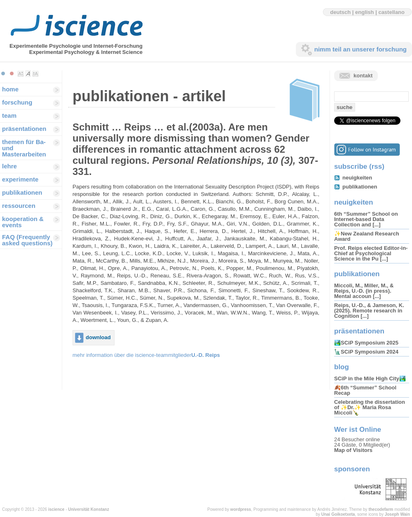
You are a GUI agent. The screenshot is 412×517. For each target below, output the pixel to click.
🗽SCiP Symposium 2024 (366, 352)
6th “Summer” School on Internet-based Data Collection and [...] (366, 219)
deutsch (340, 12)
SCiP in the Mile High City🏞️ (370, 378)
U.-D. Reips (205, 355)
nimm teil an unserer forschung (360, 49)
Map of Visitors (353, 450)
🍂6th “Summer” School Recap (365, 390)
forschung (17, 102)
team (9, 115)
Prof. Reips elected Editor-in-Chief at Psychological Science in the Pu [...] (370, 253)
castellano (391, 12)
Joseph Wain (397, 514)
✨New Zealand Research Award (366, 236)
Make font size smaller (20, 73)
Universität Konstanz (88, 509)
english (364, 12)
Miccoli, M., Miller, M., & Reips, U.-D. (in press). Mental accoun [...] (363, 290)
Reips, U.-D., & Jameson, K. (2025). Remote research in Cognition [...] (369, 310)
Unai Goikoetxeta (338, 514)
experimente (20, 179)
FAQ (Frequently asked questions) (27, 240)
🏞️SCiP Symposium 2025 (366, 343)
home (10, 89)
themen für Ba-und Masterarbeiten (24, 148)
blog (341, 367)
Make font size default (28, 73)
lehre (9, 166)
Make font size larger (35, 73)
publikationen (22, 192)
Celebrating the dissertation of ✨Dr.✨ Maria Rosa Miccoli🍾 (369, 407)
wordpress (240, 509)
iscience (56, 509)
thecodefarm (380, 509)
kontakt (362, 75)
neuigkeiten (357, 178)
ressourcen (18, 205)
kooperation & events (23, 221)
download (98, 337)
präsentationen (24, 128)
